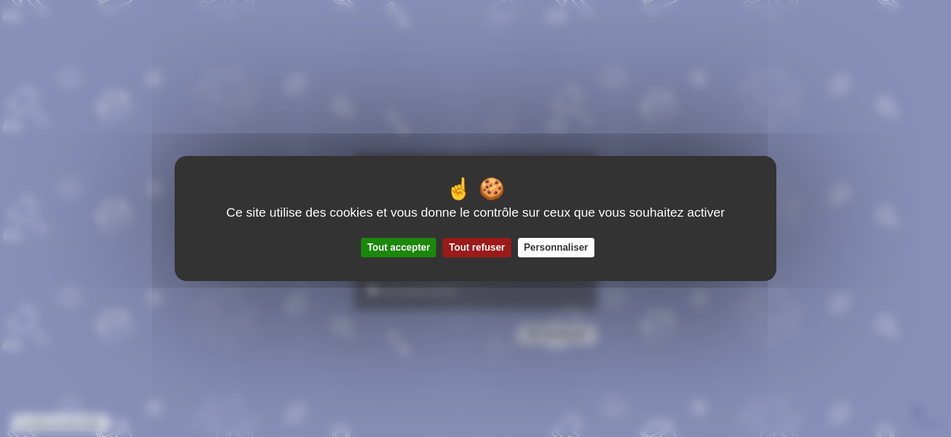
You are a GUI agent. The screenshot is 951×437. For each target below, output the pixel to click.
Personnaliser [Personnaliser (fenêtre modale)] (556, 247)
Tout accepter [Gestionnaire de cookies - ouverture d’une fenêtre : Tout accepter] (398, 247)
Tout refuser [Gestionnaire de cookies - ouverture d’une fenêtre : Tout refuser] (477, 247)
